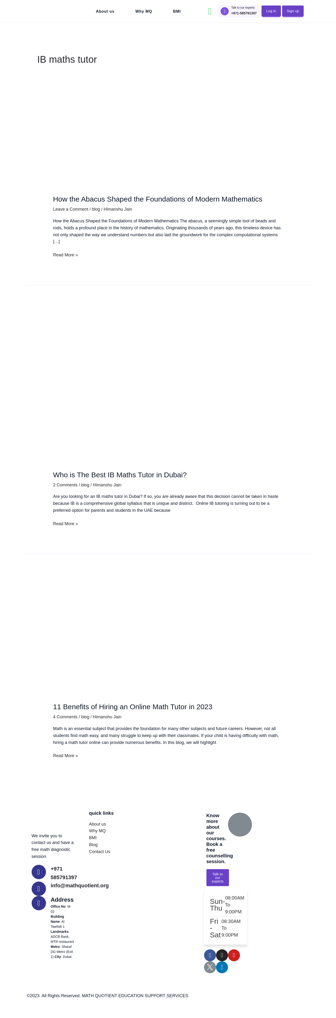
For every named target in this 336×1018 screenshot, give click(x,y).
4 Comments (65, 728)
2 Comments (65, 496)
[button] (271, 11)
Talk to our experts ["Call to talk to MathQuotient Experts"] (243, 7)
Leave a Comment (70, 220)
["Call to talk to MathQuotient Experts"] (225, 11)
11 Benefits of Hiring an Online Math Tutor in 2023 (148, 717)
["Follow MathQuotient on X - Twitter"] (210, 979)
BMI (177, 11)
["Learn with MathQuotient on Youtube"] (234, 967)
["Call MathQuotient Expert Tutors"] (39, 883)
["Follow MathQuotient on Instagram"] (222, 967)
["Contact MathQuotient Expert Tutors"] (39, 900)
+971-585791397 (243, 13)
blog (96, 220)
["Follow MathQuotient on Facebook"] (210, 967)
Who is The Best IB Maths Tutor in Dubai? (133, 485)
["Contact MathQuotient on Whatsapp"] (210, 11)
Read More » (65, 266)
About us (105, 11)
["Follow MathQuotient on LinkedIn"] (222, 979)
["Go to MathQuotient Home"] (52, 11)
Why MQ (143, 11)
